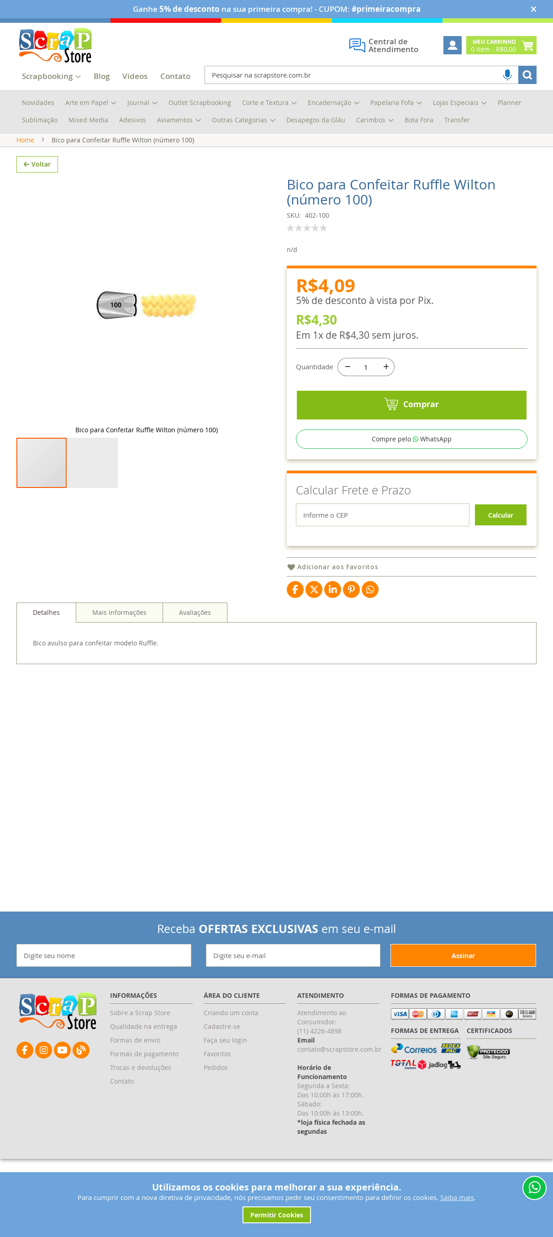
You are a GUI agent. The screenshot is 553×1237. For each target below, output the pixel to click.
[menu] (276, 112)
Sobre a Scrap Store (140, 1012)
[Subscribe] (463, 955)
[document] (276, 1202)
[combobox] (371, 75)
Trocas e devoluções (140, 1067)
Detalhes (46, 560)
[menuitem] (101, 76)
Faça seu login (225, 1040)
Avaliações (195, 560)
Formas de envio (135, 1040)
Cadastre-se (222, 1026)
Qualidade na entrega (143, 1026)
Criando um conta (231, 1012)
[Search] (527, 75)
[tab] (46, 561)
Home (25, 140)
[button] (93, 237)
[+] (385, 367)
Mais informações (119, 560)
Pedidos (216, 1067)
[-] (346, 367)
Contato (122, 1081)
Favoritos (217, 1053)
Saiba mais (457, 1197)
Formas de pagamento (144, 1053)
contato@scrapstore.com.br (339, 1049)
